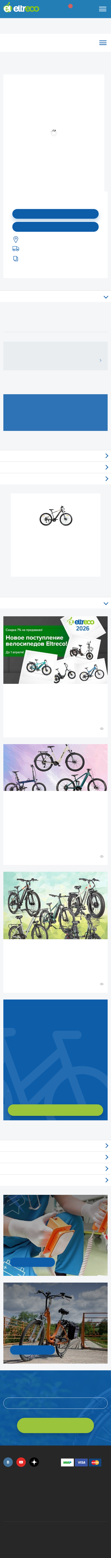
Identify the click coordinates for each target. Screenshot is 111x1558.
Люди (55, 1180)
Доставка (55, 478)
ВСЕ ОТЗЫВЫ (99, 360)
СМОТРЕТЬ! (33, 1349)
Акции (55, 1168)
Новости (55, 1157)
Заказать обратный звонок (8, 1089)
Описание (55, 296)
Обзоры (55, 1145)
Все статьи (55, 602)
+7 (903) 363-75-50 (63, 1510)
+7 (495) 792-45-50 (5, 1488)
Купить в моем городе (55, 227)
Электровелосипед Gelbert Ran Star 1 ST (56, 541)
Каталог (55, 42)
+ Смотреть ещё (4, 1130)
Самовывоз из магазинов (55, 467)
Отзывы (55, 456)
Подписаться (55, 214)
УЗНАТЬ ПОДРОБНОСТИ (32, 1262)
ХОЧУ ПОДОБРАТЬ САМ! (55, 1110)
